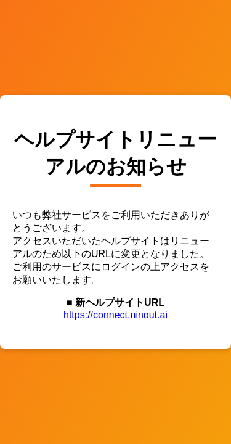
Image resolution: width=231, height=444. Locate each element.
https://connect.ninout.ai (115, 315)
